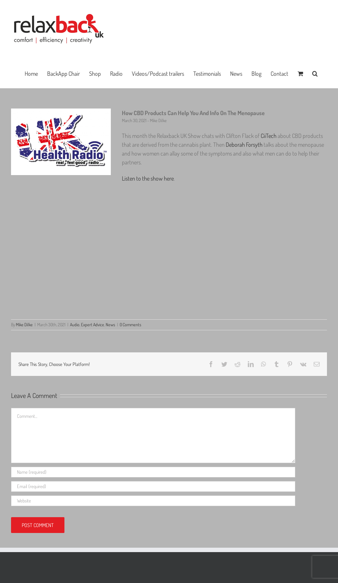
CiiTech (269, 135)
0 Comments (130, 324)
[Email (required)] (153, 486)
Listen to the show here (148, 178)
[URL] (153, 500)
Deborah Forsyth (244, 144)
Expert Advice (92, 324)
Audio (75, 324)
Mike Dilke (24, 324)
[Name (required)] (153, 472)
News (110, 324)
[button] (315, 72)
